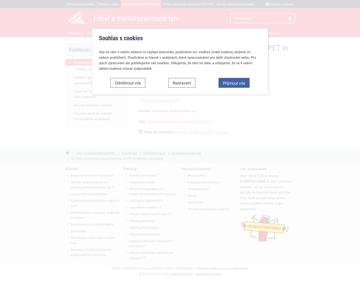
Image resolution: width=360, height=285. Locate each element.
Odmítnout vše (128, 83)
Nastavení (182, 83)
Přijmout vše (234, 83)
